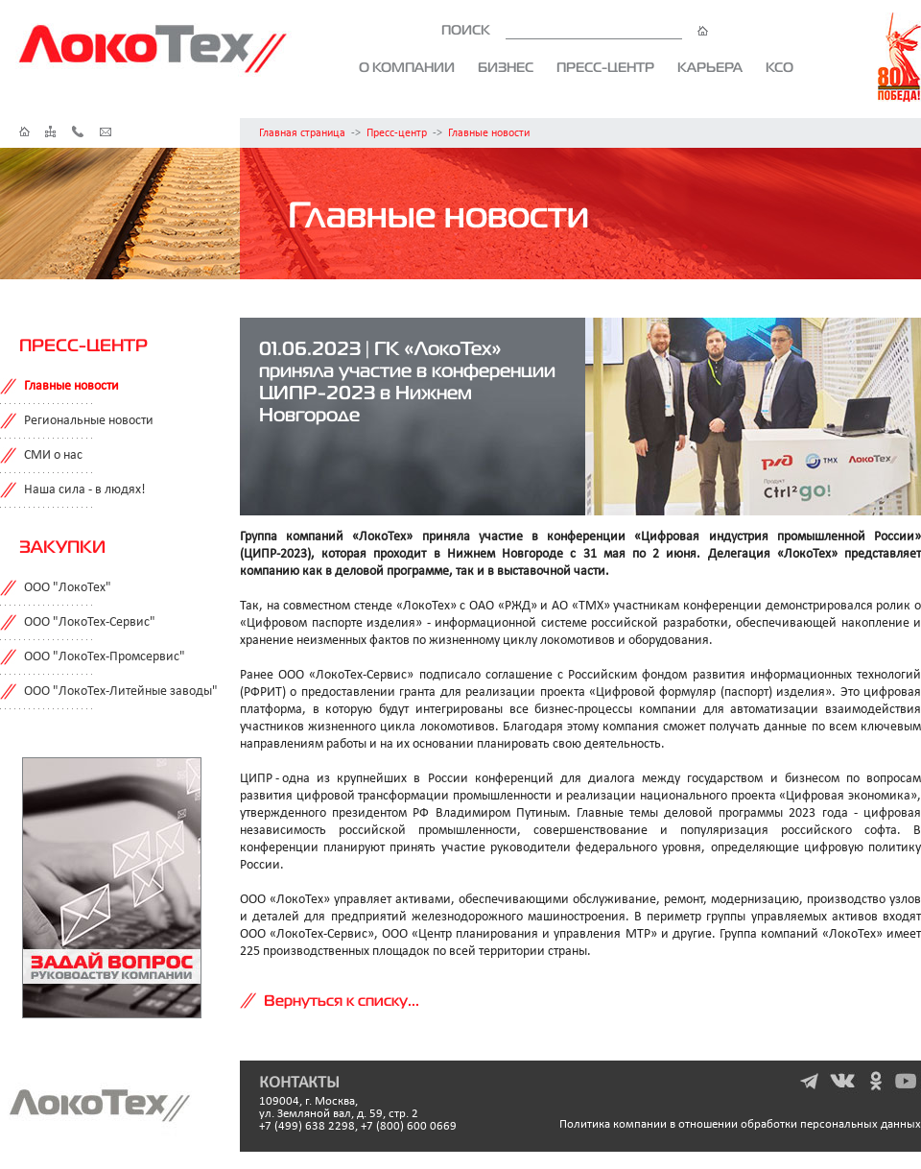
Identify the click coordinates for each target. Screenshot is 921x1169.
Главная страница (302, 133)
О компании (407, 67)
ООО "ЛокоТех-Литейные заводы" (121, 691)
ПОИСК (574, 29)
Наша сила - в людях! (85, 490)
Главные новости (489, 133)
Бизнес (505, 67)
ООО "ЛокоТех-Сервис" (89, 622)
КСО (779, 67)
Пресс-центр (605, 67)
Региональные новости (89, 421)
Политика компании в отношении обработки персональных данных (740, 1124)
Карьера (710, 67)
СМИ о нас (53, 455)
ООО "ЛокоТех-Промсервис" (104, 657)
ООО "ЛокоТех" (67, 588)
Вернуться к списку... (341, 1000)
